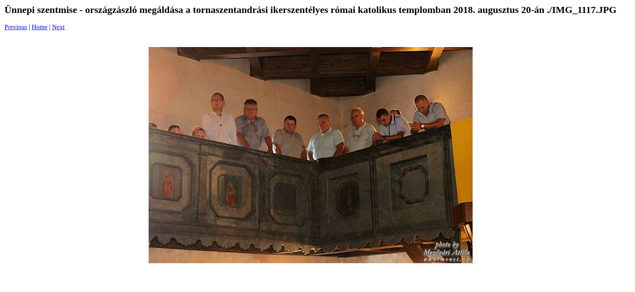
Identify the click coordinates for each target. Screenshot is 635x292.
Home (39, 27)
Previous (15, 27)
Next (58, 27)
